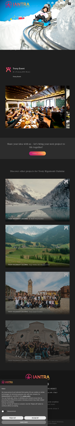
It (69, 4)
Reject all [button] (12, 418)
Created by (49, 423)
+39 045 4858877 (50, 388)
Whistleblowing (60, 421)
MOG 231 (54, 421)
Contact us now (37, 153)
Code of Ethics (47, 421)
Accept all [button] (35, 418)
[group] (33, 107)
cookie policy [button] (26, 396)
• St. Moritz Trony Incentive (26, 225)
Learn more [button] (24, 422)
